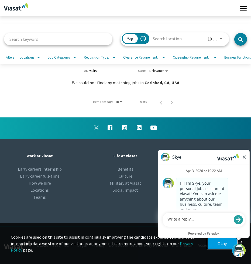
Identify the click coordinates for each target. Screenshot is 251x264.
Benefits (125, 169)
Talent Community (211, 176)
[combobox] (58, 39)
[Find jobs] (240, 39)
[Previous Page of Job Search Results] (161, 101)
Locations (39, 190)
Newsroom (211, 169)
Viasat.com (211, 183)
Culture (125, 176)
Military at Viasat (125, 183)
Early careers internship (40, 169)
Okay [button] (222, 243)
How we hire (40, 183)
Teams (39, 197)
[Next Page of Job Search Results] (171, 101)
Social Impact (125, 190)
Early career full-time (40, 176)
